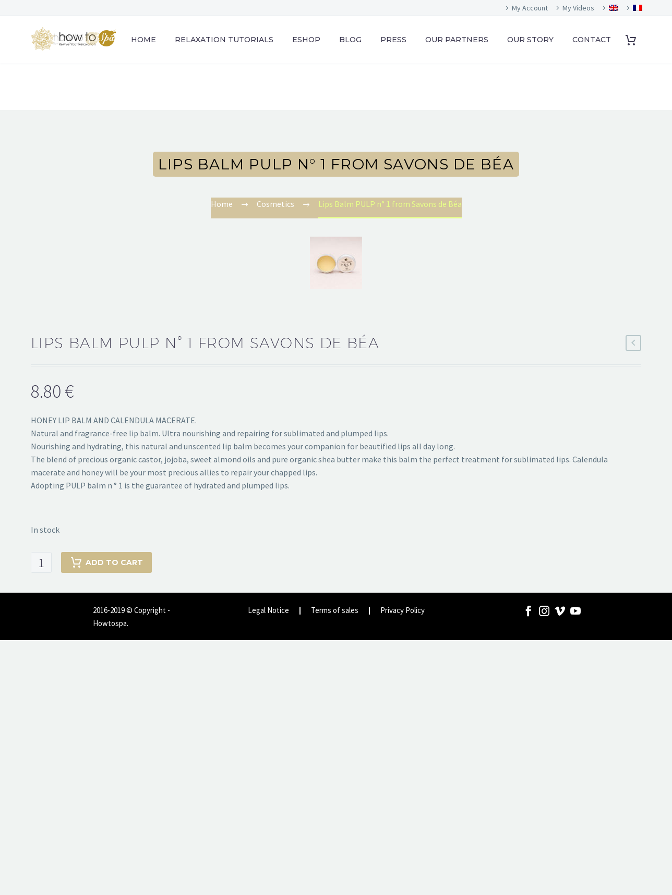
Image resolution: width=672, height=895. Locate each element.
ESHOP (306, 39)
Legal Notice (268, 611)
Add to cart (106, 562)
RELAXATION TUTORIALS (224, 39)
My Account (530, 8)
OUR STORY (530, 39)
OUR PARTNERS (456, 39)
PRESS (393, 39)
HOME (143, 39)
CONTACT (591, 39)
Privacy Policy (402, 611)
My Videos (578, 8)
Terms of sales (334, 611)
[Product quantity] (41, 562)
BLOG (350, 39)
